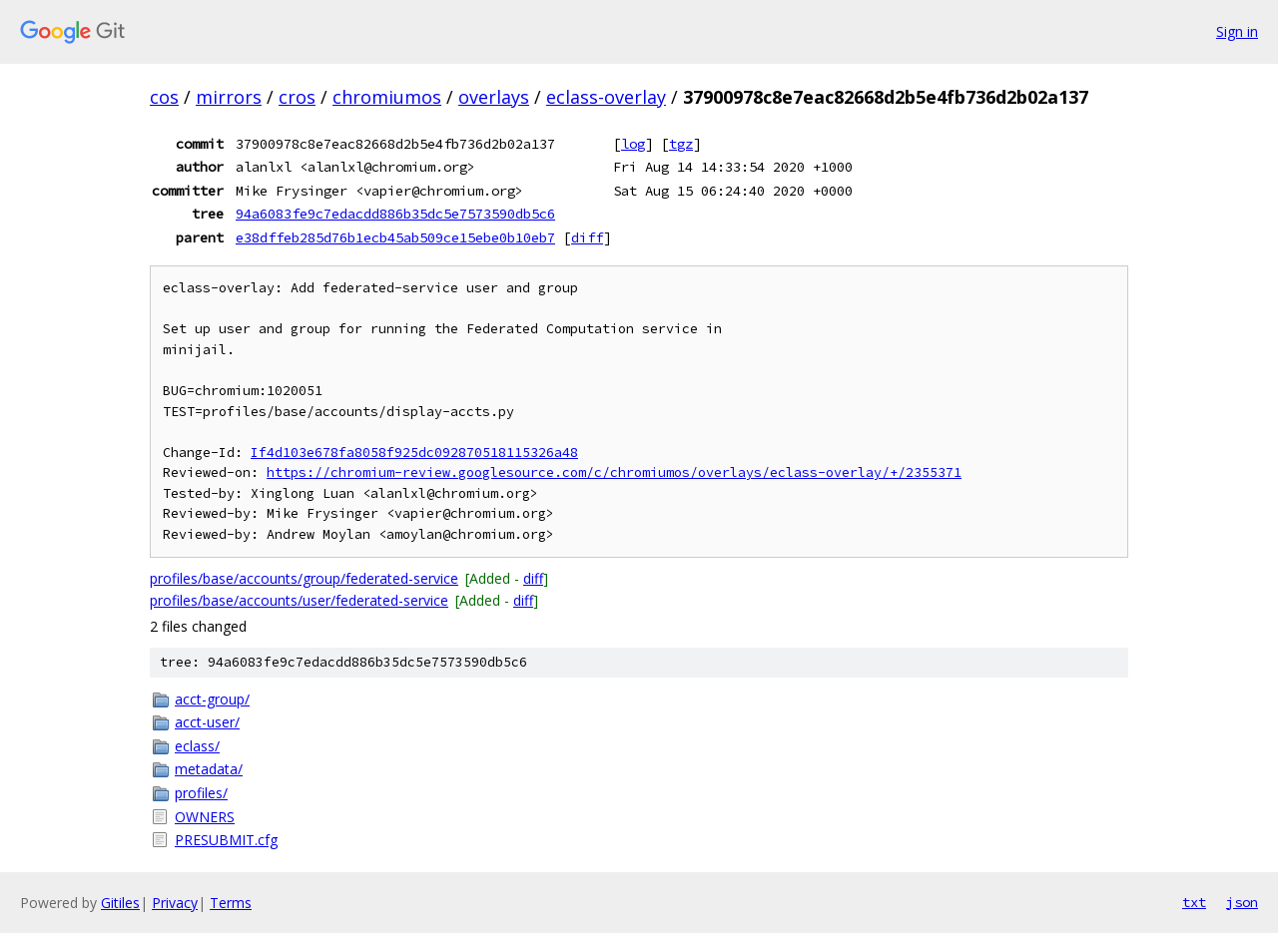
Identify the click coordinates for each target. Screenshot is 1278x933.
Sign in (1237, 31)
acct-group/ (212, 699)
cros (297, 97)
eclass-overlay (606, 97)
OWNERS (205, 816)
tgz (681, 144)
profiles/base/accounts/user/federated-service (299, 600)
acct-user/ (207, 721)
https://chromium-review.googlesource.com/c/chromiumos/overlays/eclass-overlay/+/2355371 (614, 472)
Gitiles (120, 902)
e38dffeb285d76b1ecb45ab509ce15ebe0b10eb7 (395, 237)
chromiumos (386, 97)
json (1242, 902)
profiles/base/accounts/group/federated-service (304, 578)
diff (587, 237)
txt (1194, 902)
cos (164, 97)
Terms (231, 902)
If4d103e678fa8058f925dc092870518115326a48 (414, 452)
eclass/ (197, 745)
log (633, 144)
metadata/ (209, 768)
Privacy (175, 902)
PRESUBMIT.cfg (226, 839)
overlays (493, 97)
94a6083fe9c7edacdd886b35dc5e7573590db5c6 (395, 214)
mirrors (229, 97)
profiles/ (201, 792)
